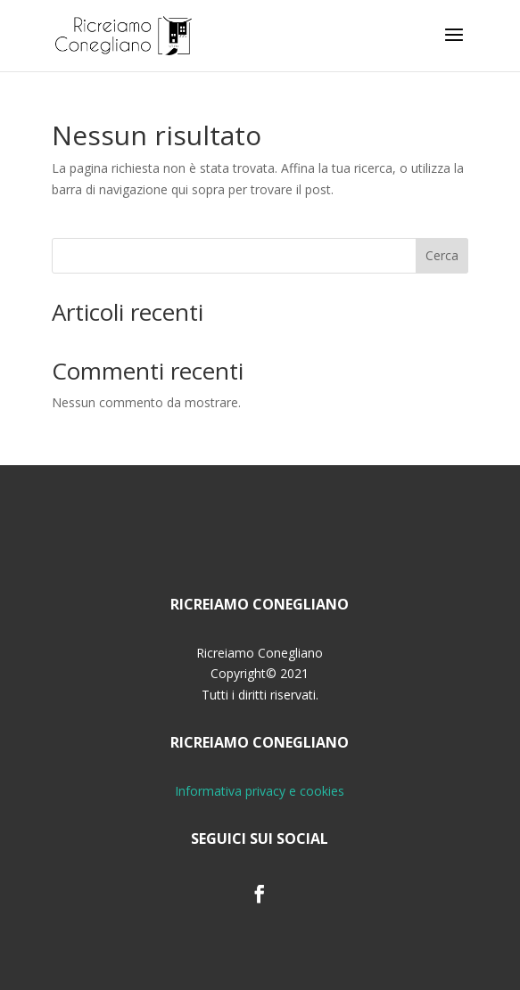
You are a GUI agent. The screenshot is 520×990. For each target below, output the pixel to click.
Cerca (441, 255)
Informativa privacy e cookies (259, 790)
